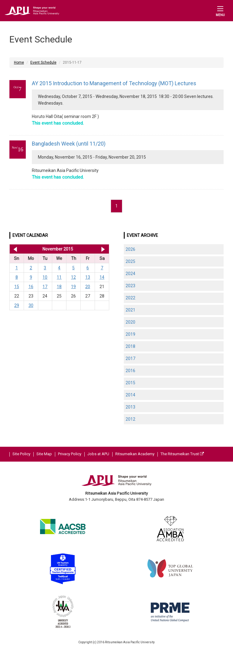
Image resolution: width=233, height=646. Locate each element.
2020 (130, 322)
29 (16, 305)
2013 (130, 407)
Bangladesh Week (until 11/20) (69, 143)
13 (87, 277)
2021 (130, 310)
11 (59, 277)
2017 (130, 358)
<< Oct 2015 (14, 249)
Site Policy (21, 454)
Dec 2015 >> (103, 249)
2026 (130, 249)
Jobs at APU (98, 454)
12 (73, 277)
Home (19, 62)
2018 (130, 346)
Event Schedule (43, 62)
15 (16, 286)
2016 (130, 370)
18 (59, 286)
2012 (130, 419)
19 (73, 286)
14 (102, 277)
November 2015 (57, 249)
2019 (130, 334)
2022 (130, 297)
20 (87, 286)
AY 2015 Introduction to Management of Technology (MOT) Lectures (114, 83)
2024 (130, 273)
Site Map (44, 454)
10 (44, 277)
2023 (130, 285)
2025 (130, 261)
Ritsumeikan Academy (134, 454)
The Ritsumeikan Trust (182, 454)
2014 (130, 394)
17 (44, 286)
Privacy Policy (69, 454)
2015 (130, 382)
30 (31, 305)
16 (31, 286)
